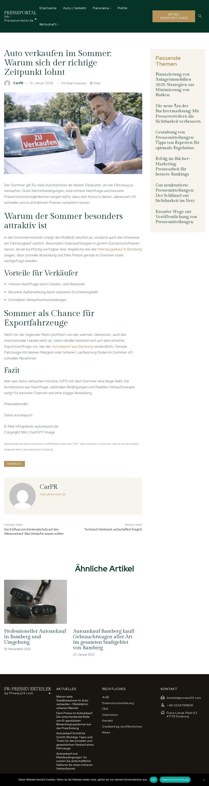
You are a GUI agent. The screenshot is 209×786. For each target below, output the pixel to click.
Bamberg (14, 464)
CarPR (18, 83)
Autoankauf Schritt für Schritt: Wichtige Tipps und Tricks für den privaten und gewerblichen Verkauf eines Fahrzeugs (75, 740)
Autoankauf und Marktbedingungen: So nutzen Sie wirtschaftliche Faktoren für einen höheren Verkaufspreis (74, 760)
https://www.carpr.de (52, 494)
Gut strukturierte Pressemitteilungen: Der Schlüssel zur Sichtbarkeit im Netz (178, 176)
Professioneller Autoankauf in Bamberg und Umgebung (35, 634)
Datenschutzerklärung (175, 779)
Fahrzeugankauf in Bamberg (120, 249)
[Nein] (204, 780)
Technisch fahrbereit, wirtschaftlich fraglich (113, 529)
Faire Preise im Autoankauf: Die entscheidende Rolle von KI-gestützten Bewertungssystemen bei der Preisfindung (74, 720)
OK (154, 779)
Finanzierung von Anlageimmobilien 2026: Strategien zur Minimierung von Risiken (174, 78)
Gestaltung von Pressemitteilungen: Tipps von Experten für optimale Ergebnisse (177, 131)
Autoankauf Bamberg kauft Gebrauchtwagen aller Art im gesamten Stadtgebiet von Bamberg (103, 640)
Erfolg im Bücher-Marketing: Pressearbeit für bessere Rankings (177, 153)
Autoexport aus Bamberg (72, 346)
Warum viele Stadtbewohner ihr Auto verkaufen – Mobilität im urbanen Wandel (72, 702)
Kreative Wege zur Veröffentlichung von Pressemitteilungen (176, 199)
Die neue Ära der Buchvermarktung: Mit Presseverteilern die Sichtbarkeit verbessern (177, 105)
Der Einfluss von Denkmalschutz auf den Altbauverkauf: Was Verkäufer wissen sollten (34, 531)
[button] (200, 16)
